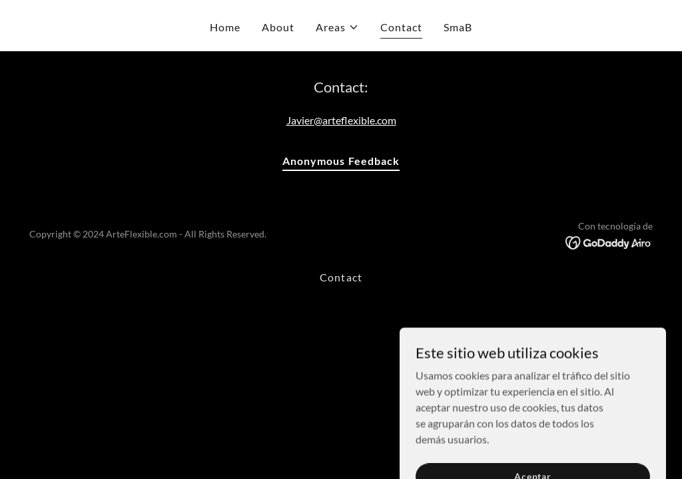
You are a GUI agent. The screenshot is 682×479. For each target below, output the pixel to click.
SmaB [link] (458, 27)
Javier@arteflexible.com (341, 120)
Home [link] (225, 27)
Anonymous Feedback (340, 160)
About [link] (278, 27)
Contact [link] (401, 27)
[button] (337, 27)
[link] (609, 242)
